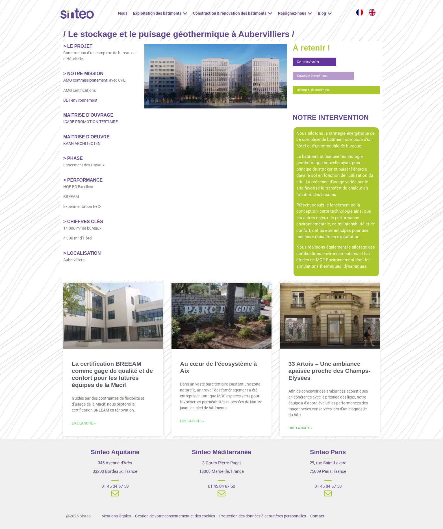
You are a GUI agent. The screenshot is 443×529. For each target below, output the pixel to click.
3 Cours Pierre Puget (221, 462)
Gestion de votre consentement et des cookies (175, 516)
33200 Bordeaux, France (115, 471)
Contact (317, 516)
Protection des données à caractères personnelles (262, 516)
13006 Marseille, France (221, 471)
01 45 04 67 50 (115, 486)
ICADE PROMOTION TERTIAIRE (90, 121)
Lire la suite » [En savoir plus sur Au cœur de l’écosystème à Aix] (192, 421)
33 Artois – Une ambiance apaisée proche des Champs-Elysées (329, 370)
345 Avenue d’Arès (115, 462)
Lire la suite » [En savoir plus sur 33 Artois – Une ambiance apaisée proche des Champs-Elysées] (300, 428)
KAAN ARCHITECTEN (82, 143)
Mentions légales (116, 516)
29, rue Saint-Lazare (328, 462)
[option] (373, 12)
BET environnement (80, 100)
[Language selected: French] (368, 12)
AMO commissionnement (85, 80)
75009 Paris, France (328, 471)
